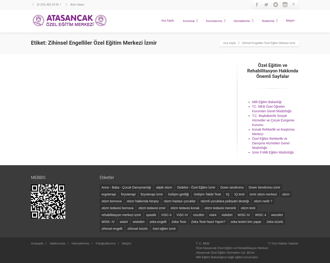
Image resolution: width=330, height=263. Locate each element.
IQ (227, 194)
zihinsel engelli (112, 228)
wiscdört (277, 215)
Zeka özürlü (274, 222)
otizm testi (248, 208)
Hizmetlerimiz (244, 20)
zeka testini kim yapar (246, 222)
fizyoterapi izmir (152, 194)
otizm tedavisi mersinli (220, 208)
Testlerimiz (269, 20)
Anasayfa (37, 243)
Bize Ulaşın (74, 4)
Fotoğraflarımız (106, 243)
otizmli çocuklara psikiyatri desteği (225, 201)
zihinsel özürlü (137, 228)
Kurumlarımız (216, 20)
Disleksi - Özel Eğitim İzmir (196, 187)
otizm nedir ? (263, 201)
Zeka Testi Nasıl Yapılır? (208, 222)
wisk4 (124, 222)
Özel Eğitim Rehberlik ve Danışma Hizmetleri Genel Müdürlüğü (270, 143)
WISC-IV (244, 215)
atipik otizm (164, 187)
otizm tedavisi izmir (151, 208)
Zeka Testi (178, 222)
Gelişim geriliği (178, 194)
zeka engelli (158, 222)
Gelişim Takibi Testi (207, 194)
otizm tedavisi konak (184, 208)
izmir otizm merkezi (263, 194)
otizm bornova (112, 201)
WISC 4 (260, 215)
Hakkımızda (57, 243)
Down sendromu (232, 187)
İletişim (290, 20)
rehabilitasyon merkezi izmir (121, 215)
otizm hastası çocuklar (180, 201)
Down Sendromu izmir (264, 187)
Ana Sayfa (167, 20)
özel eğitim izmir (164, 228)
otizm (286, 194)
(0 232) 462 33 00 (45, 4)
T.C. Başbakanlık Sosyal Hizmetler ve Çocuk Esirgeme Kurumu (273, 120)
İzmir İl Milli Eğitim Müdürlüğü (273, 152)
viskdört (226, 215)
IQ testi (239, 194)
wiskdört (138, 222)
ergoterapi (109, 194)
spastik (151, 215)
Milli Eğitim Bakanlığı (267, 102)
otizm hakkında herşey (143, 201)
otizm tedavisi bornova (117, 208)
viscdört (198, 215)
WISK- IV (108, 222)
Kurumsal (190, 20)
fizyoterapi (128, 194)
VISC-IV (182, 215)
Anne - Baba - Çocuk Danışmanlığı (126, 187)
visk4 (213, 215)
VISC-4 (166, 215)
